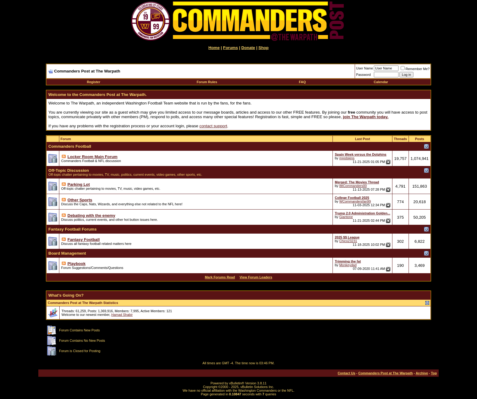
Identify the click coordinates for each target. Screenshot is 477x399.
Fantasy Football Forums (72, 229)
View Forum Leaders (255, 277)
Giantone (346, 217)
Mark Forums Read (220, 277)
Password (363, 74)
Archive (422, 373)
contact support (213, 126)
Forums (230, 47)
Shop (264, 47)
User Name (364, 68)
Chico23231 (348, 241)
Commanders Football (69, 146)
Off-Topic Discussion (68, 170)
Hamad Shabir (122, 314)
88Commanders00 (353, 186)
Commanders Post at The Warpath (385, 373)
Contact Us (346, 373)
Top (434, 373)
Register (93, 82)
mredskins (346, 158)
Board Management (67, 253)
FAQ (302, 82)
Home (214, 47)
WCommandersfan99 (355, 201)
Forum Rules (207, 82)
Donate (248, 47)
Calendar (381, 82)
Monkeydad (348, 265)
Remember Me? (415, 69)
